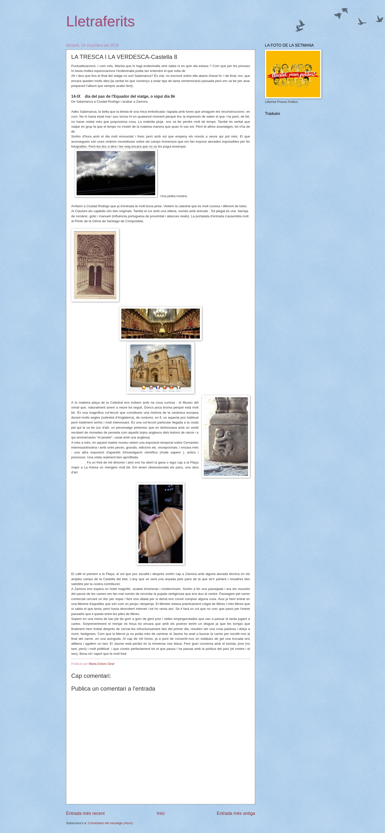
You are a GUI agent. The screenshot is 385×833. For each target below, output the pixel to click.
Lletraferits (100, 21)
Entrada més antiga (236, 813)
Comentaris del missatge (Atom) (110, 823)
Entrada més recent (85, 813)
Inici (161, 813)
